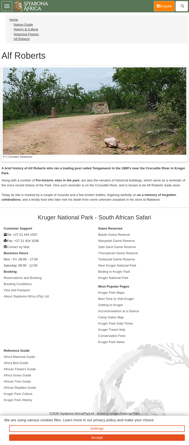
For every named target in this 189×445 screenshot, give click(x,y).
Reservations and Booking (23, 278)
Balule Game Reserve (114, 234)
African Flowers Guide (20, 369)
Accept (97, 437)
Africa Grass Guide (17, 375)
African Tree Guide (17, 381)
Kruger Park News (111, 342)
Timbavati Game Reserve (116, 259)
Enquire (166, 5)
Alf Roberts (22, 39)
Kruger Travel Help (111, 329)
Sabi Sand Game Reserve (117, 247)
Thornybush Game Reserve (118, 253)
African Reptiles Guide (20, 387)
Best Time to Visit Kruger (116, 299)
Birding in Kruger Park (114, 271)
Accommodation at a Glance (118, 311)
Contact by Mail (18, 247)
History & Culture (26, 29)
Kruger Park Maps (111, 292)
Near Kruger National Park (117, 265)
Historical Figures (26, 34)
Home (13, 19)
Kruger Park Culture (18, 394)
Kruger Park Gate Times (115, 323)
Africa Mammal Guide (19, 357)
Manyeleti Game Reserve (116, 241)
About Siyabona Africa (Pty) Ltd (26, 296)
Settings (97, 428)
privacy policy (105, 420)
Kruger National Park (113, 278)
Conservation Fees (112, 336)
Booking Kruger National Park (118, 413)
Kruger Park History (18, 400)
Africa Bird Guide (16, 363)
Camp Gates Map (111, 317)
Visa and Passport (17, 290)
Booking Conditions (18, 284)
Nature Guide (23, 24)
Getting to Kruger (110, 305)
